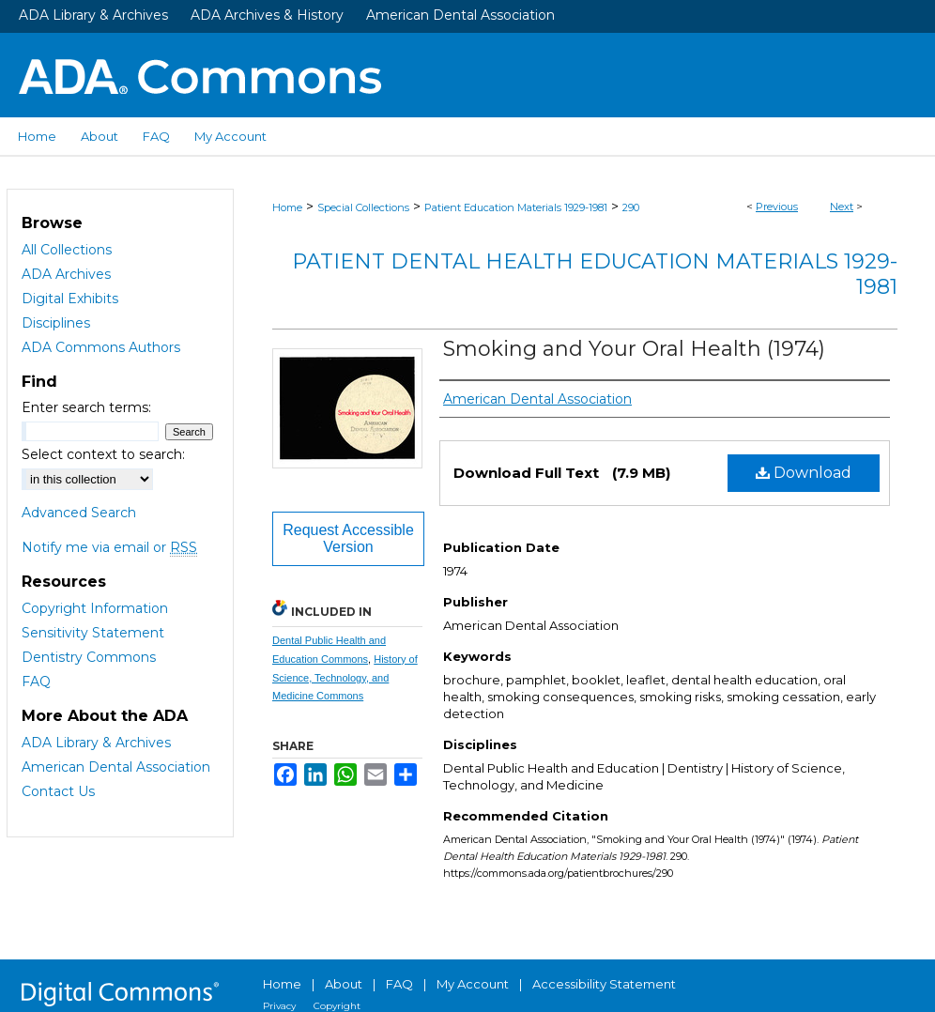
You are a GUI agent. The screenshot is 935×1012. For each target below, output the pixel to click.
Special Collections (363, 207)
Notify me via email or (109, 547)
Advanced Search (79, 512)
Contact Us (58, 791)
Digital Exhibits (70, 298)
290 (630, 207)
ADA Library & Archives (93, 15)
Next (841, 206)
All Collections (67, 249)
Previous (777, 206)
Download (803, 473)
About (343, 983)
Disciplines (56, 322)
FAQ (36, 681)
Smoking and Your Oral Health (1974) (634, 348)
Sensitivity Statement (93, 632)
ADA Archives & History (267, 15)
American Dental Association (460, 15)
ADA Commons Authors (101, 347)
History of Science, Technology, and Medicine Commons (345, 677)
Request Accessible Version (348, 538)
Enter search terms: (86, 407)
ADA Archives (66, 274)
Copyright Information (95, 608)
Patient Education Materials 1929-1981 (515, 207)
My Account (473, 983)
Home (287, 207)
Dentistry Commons (89, 657)
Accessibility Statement (604, 983)
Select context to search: (103, 454)
